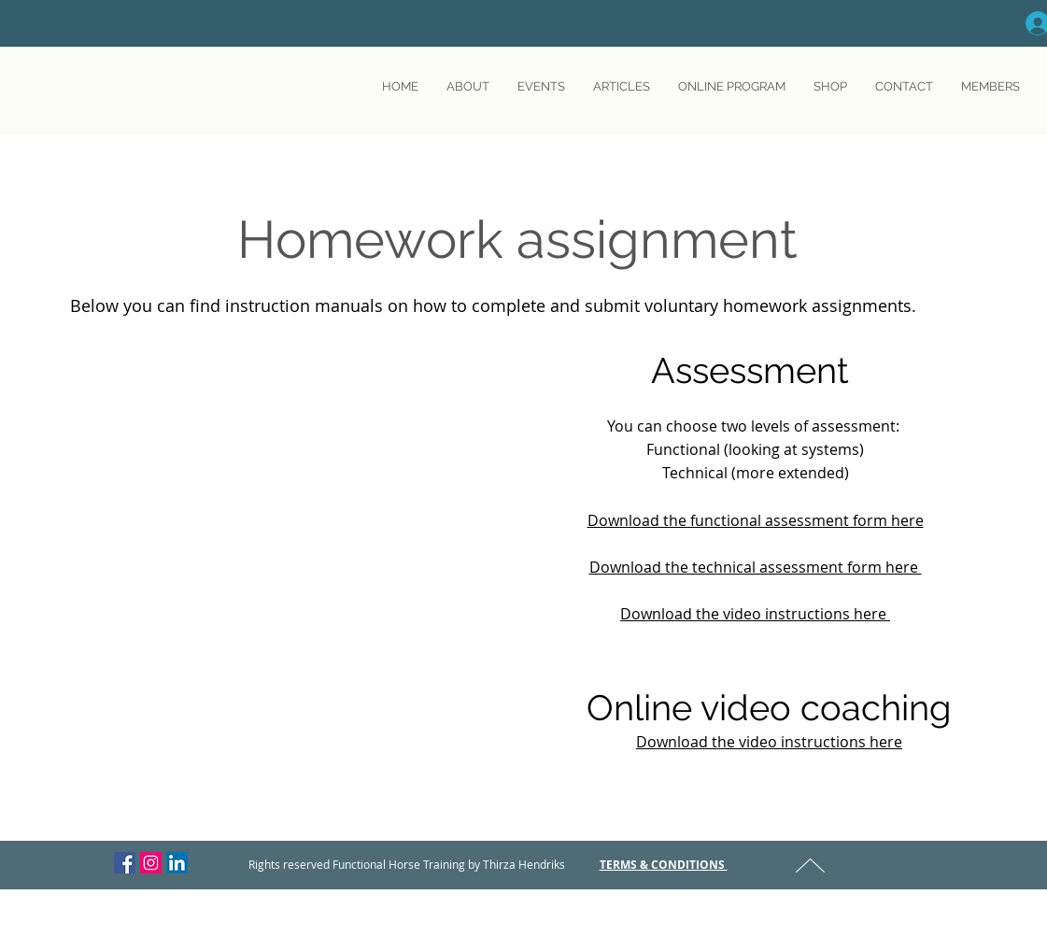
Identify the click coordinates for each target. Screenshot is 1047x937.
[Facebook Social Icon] (124, 862)
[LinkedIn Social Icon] (177, 862)
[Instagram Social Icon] (151, 862)
